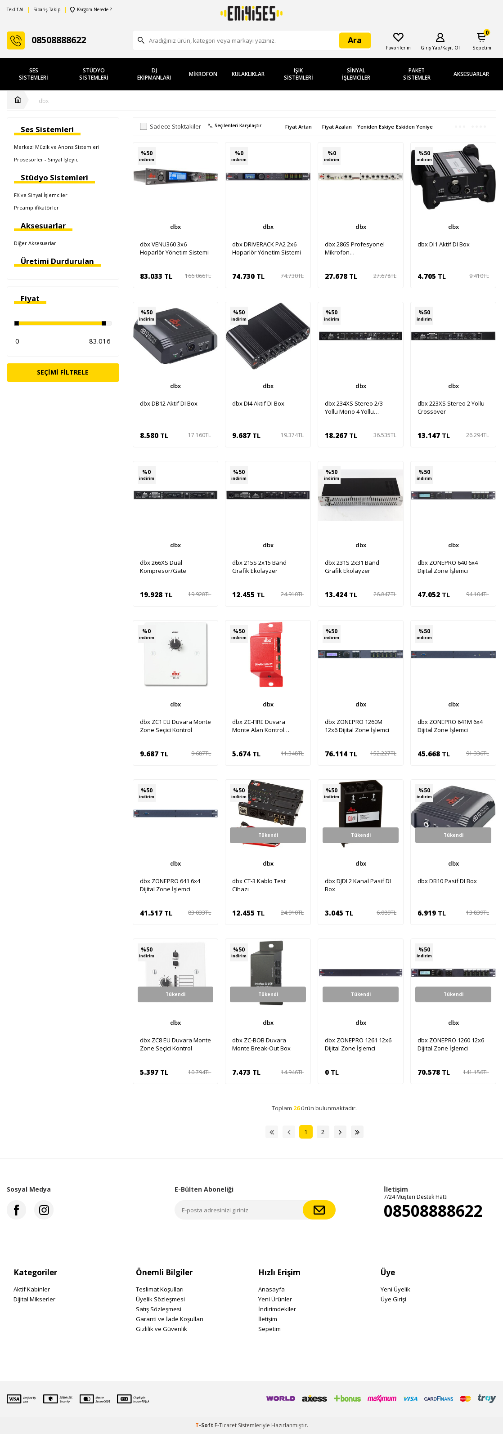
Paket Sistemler (417, 74)
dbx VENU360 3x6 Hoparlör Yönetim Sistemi (174, 248)
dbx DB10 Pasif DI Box (447, 881)
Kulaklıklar (248, 74)
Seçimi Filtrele (63, 372)
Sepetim (269, 1329)
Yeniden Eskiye (375, 126)
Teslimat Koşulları (160, 1289)
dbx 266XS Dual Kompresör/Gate (163, 566)
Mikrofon (203, 74)
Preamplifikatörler (36, 207)
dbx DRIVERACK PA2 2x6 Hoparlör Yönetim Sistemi (266, 248)
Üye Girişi (393, 1299)
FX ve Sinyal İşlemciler (40, 195)
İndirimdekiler (277, 1309)
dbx (44, 101)
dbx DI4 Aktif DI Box (258, 403)
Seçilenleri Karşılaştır (234, 126)
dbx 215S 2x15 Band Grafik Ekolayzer (259, 566)
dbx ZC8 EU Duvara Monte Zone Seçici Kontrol (175, 1044)
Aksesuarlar (471, 74)
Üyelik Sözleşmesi (160, 1299)
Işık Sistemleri (298, 74)
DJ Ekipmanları (154, 74)
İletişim (267, 1319)
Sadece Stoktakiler (170, 126)
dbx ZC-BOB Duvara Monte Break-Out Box (261, 1044)
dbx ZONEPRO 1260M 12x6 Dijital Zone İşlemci (357, 726)
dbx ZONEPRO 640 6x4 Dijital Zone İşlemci (448, 566)
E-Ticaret (226, 1425)
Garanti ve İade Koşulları (169, 1319)
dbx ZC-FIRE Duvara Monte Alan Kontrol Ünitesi (258, 726)
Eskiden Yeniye (414, 126)
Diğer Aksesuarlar (35, 243)
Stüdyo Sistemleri (93, 74)
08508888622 (433, 1210)
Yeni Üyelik (395, 1289)
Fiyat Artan (298, 126)
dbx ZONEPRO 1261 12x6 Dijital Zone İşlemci (358, 1044)
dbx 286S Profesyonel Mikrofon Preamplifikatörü (355, 248)
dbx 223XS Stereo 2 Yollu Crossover (451, 407)
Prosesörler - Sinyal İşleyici (47, 159)
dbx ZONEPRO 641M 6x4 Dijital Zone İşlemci (450, 726)
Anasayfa (271, 1289)
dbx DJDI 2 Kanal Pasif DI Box (358, 885)
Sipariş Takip (46, 10)
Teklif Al (15, 10)
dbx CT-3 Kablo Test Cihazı (259, 885)
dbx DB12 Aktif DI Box (169, 403)
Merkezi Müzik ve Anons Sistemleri (56, 146)
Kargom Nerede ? (91, 10)
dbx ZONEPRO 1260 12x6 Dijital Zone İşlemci (451, 1044)
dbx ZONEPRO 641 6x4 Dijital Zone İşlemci (170, 885)
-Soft (205, 1425)
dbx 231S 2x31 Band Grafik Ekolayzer (352, 566)
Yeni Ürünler (275, 1299)
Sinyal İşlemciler (356, 74)
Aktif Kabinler (31, 1289)
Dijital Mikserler (34, 1299)
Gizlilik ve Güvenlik (161, 1329)
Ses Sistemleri (33, 74)
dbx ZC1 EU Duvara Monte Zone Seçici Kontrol (175, 726)
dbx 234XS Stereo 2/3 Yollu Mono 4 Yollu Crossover (354, 407)
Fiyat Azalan (337, 126)
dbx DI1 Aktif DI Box (444, 244)
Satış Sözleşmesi (158, 1309)
